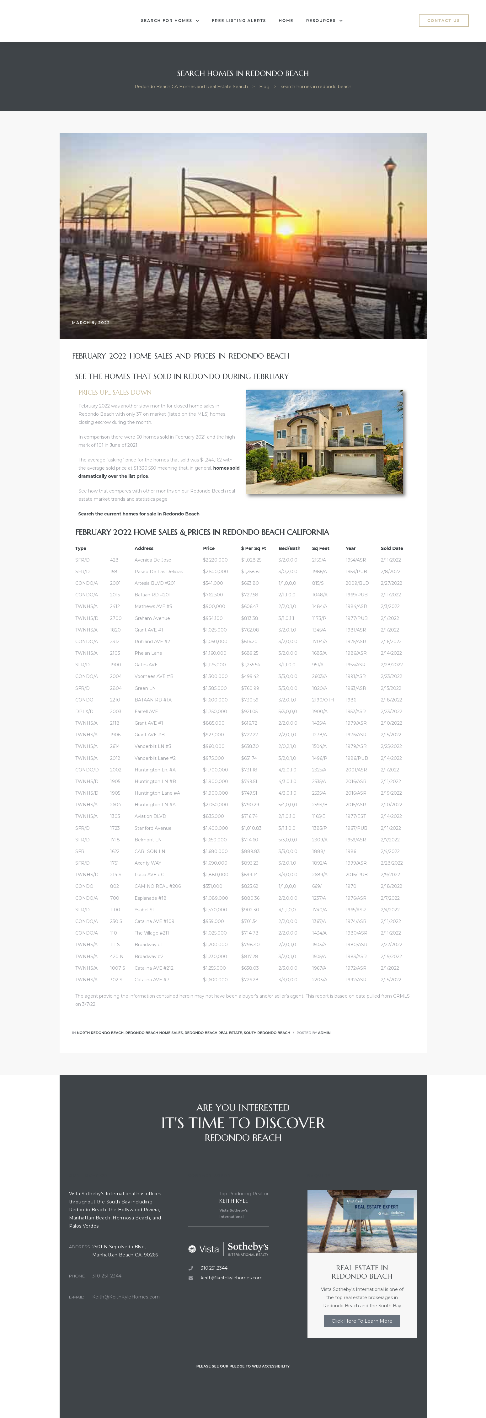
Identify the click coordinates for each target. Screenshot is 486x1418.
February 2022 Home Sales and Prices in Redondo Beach (180, 356)
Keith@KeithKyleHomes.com (126, 1297)
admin (324, 1033)
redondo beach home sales (154, 1033)
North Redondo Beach (100, 1033)
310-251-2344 (107, 1276)
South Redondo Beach (267, 1033)
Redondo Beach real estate (213, 1033)
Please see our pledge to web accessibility (243, 1366)
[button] (444, 20)
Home (286, 20)
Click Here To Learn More (362, 1321)
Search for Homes (170, 20)
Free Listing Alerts (239, 20)
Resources (324, 20)
